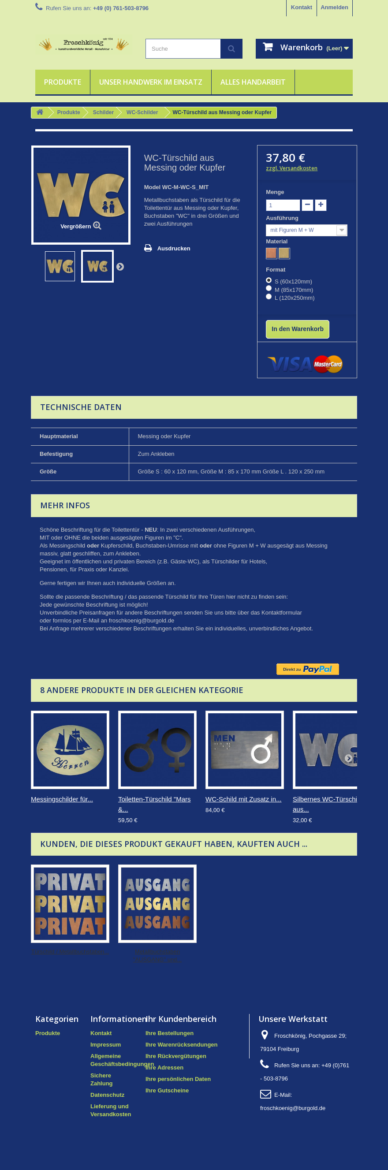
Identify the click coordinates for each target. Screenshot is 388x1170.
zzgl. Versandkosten (291, 168)
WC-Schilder (142, 112)
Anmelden (334, 7)
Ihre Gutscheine (167, 1090)
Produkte (62, 82)
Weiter (120, 266)
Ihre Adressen (164, 1067)
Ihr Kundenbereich (181, 1019)
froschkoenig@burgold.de (292, 1108)
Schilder (103, 112)
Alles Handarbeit (253, 82)
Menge (275, 192)
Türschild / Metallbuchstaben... (70, 951)
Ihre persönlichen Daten (178, 1079)
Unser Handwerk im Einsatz (150, 82)
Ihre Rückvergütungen (176, 1056)
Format (276, 269)
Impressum (105, 1044)
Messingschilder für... (62, 799)
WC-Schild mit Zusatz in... (243, 799)
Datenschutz (107, 1095)
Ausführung (283, 218)
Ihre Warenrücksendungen (182, 1044)
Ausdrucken (173, 248)
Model (152, 187)
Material (277, 241)
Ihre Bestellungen (170, 1033)
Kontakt (301, 7)
